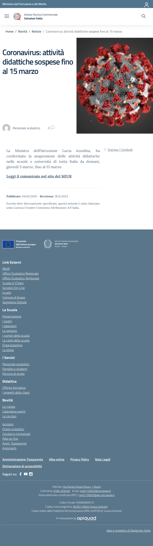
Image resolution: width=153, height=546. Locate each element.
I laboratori (9, 326)
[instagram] (31, 474)
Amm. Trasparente (14, 443)
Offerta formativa (14, 387)
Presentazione (11, 316)
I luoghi (7, 321)
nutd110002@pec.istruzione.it (97, 495)
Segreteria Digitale (14, 302)
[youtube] (25, 474)
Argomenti (9, 448)
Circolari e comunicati (16, 433)
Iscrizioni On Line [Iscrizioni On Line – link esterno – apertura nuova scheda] (13, 287)
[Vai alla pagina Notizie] (36, 31)
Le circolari (9, 416)
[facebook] (20, 474)
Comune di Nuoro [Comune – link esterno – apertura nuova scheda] (13, 297)
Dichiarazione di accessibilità (22, 466)
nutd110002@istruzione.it (95, 491)
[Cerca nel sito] (143, 16)
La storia (8, 349)
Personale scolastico (15, 364)
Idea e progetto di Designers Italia (128, 530)
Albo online (56, 459)
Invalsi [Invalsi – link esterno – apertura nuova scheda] (6, 292)
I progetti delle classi (15, 392)
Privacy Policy (79, 459)
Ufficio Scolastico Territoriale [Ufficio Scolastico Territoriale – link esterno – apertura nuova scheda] (20, 278)
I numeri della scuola (15, 335)
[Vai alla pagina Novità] (22, 31)
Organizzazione (12, 345)
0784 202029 (61, 491)
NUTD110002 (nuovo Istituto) (90, 506)
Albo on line (10, 438)
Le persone (9, 330)
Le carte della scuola (15, 340)
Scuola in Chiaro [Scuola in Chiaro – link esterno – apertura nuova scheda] (13, 283)
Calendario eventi (14, 411)
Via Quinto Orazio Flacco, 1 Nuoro (82, 486)
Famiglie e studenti (14, 368)
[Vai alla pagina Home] (10, 31)
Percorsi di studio (13, 373)
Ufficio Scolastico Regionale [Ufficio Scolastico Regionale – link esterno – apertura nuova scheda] (20, 273)
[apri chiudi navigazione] (6, 16)
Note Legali (102, 459)
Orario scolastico (13, 429)
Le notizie (8, 406)
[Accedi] (147, 4)
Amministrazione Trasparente (22, 459)
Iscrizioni (8, 424)
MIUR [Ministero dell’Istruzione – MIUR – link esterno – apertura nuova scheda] (6, 268)
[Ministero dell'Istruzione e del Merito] (24, 4)
